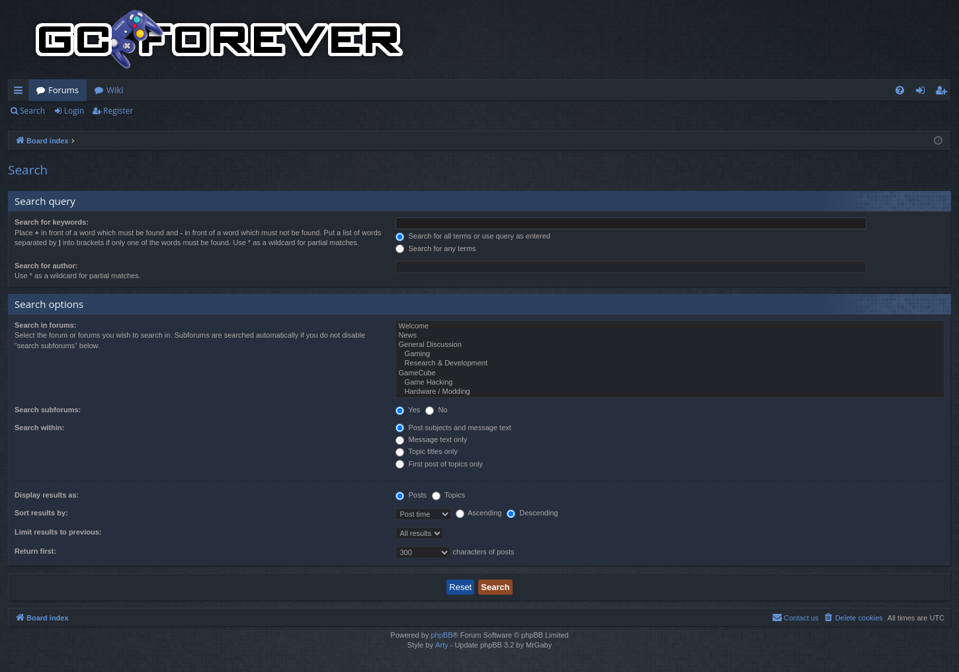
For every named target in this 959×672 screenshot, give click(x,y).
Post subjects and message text (453, 427)
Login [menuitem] (923, 92)
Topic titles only (426, 451)
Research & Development (670, 363)
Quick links (20, 92)
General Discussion (670, 345)
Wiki (114, 90)
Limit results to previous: (58, 532)
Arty (441, 645)
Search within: (39, 427)
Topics (448, 495)
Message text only (431, 439)
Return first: (35, 551)
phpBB (441, 635)
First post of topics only (439, 464)
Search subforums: (48, 410)
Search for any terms (436, 248)
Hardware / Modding (670, 391)
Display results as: (47, 495)
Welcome (670, 326)
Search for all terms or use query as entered (473, 236)
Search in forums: (46, 325)
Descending (532, 513)
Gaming (670, 354)
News (670, 335)
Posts (411, 495)
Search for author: (46, 266)
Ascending (479, 513)
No (436, 410)
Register (118, 110)
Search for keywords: (52, 222)
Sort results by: (41, 513)
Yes (408, 410)
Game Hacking (670, 382)
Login (74, 110)
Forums (63, 90)
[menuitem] (900, 90)
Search (32, 110)
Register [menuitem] (944, 92)
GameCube (670, 373)
